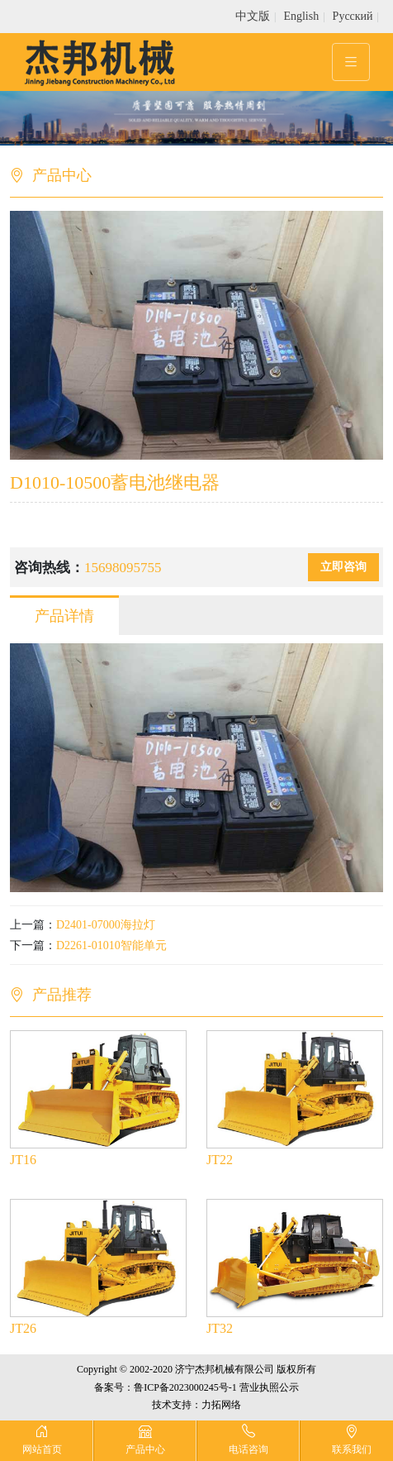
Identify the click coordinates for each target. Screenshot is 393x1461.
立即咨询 (343, 567)
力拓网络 (221, 1405)
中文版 (252, 16)
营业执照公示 (269, 1387)
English (301, 16)
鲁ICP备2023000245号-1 (185, 1387)
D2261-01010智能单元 (111, 945)
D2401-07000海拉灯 (105, 925)
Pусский (353, 16)
